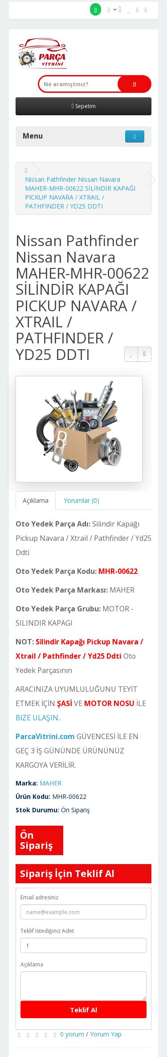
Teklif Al (83, 1009)
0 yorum (72, 1034)
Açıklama (36, 500)
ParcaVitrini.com (45, 736)
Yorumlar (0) (81, 500)
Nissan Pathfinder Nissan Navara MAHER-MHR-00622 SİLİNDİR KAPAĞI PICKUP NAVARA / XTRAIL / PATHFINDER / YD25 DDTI (80, 192)
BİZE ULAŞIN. (38, 718)
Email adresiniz (39, 897)
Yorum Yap (106, 1034)
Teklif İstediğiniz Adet (47, 931)
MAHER (50, 783)
